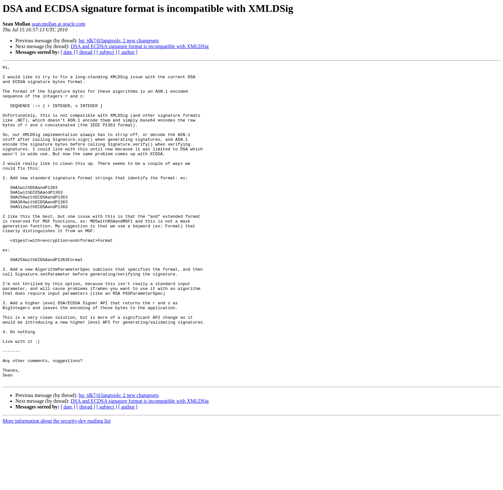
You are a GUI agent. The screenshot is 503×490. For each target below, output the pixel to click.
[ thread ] (85, 52)
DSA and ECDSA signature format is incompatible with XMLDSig (140, 46)
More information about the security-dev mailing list (57, 484)
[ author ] (128, 52)
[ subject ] (107, 52)
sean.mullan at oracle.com (58, 24)
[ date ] (68, 52)
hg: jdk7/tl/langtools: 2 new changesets (119, 40)
